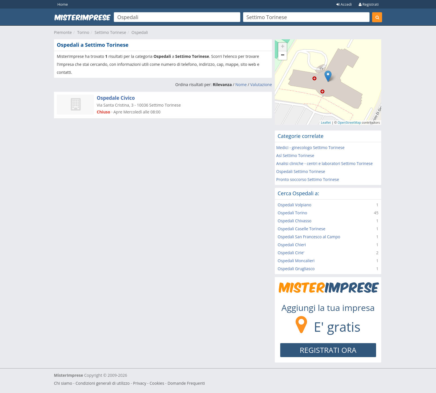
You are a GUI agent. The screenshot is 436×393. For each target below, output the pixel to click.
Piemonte (63, 32)
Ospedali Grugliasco (296, 268)
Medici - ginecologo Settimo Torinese (310, 147)
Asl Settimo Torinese (295, 155)
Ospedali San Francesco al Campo (309, 236)
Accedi (344, 4)
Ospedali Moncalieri (296, 260)
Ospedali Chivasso (295, 220)
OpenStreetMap (349, 122)
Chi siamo (63, 383)
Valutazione (261, 84)
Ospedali (140, 32)
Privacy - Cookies (148, 383)
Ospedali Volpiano (294, 204)
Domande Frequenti (186, 383)
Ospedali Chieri (292, 244)
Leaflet (326, 122)
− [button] (282, 55)
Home (62, 4)
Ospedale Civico (116, 98)
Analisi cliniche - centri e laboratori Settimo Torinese (324, 163)
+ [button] (282, 47)
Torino (83, 32)
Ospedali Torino (292, 212)
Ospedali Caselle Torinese (301, 228)
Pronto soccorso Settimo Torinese (307, 179)
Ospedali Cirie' (291, 252)
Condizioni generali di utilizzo (103, 383)
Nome (241, 84)
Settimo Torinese (110, 32)
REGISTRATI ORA (328, 350)
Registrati (369, 4)
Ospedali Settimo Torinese (300, 171)
